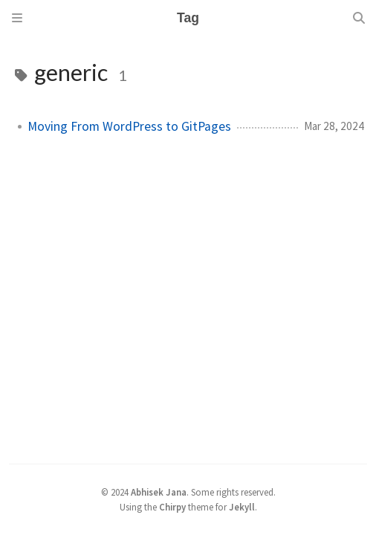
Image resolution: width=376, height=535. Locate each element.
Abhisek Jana (159, 492)
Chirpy (172, 507)
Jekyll (242, 507)
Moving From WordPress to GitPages (129, 126)
